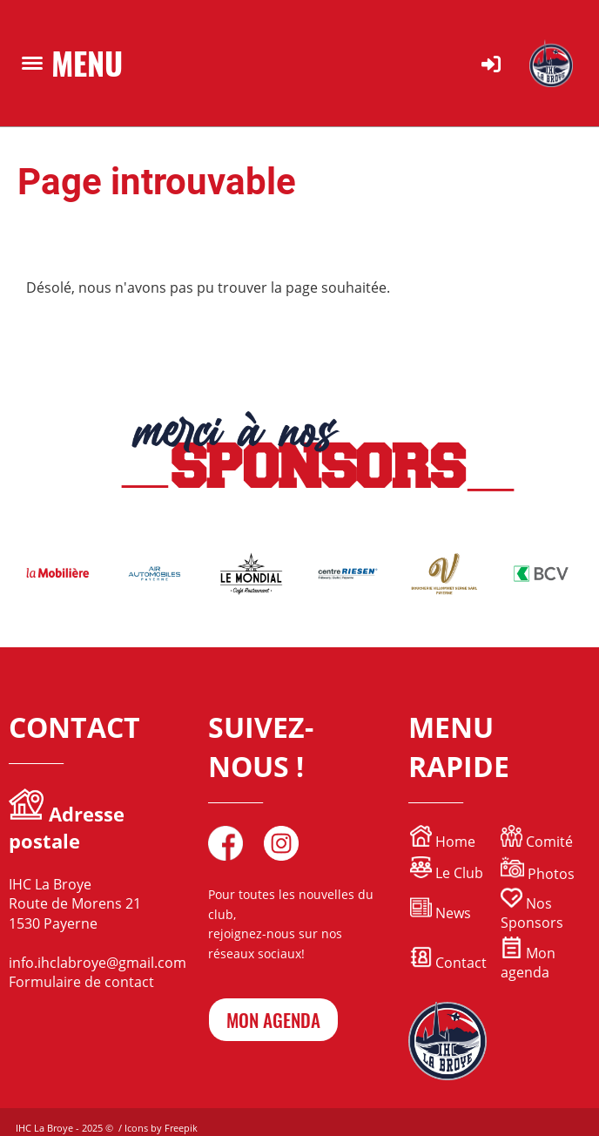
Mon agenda (528, 962)
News (453, 913)
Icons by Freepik (161, 1127)
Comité (537, 841)
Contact (448, 962)
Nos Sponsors (532, 913)
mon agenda (273, 1019)
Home (453, 841)
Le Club (446, 872)
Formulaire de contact (81, 981)
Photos (551, 873)
